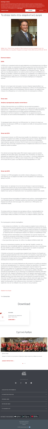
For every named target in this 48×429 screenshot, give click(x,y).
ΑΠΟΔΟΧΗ (30, 8)
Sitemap (24, 424)
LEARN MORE (12, 319)
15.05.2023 (10, 312)
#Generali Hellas (6, 296)
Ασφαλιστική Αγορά (6, 290)
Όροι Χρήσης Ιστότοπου (24, 421)
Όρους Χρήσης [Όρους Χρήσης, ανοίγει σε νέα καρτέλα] (20, 6)
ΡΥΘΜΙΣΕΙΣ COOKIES (4, 8)
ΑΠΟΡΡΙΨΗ (41, 8)
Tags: (2, 296)
